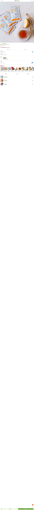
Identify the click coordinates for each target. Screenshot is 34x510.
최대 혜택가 (7, 47)
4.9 (9, 49)
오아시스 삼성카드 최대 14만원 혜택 (3, 54)
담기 (32, 77)
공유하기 (26, 49)
